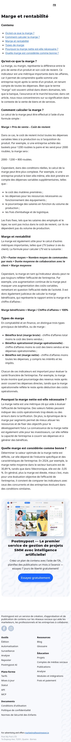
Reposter (6, 660)
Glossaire (42, 646)
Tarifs (4, 675)
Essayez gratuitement (35, 578)
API (3, 689)
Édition (5, 641)
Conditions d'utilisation (13, 705)
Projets (41, 657)
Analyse (5, 655)
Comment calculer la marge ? (22, 37)
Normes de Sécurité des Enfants (18, 714)
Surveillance (7, 650)
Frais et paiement (46, 680)
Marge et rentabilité (17, 41)
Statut (4, 685)
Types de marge (14, 45)
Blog (39, 641)
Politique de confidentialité (16, 710)
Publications (43, 666)
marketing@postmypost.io (37, 732)
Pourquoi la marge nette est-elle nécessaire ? (31, 49)
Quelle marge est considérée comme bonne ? (32, 53)
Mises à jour (7, 680)
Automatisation (9, 646)
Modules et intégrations (50, 675)
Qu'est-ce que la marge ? (19, 33)
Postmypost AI (9, 664)
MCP (3, 694)
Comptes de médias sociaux (52, 662)
